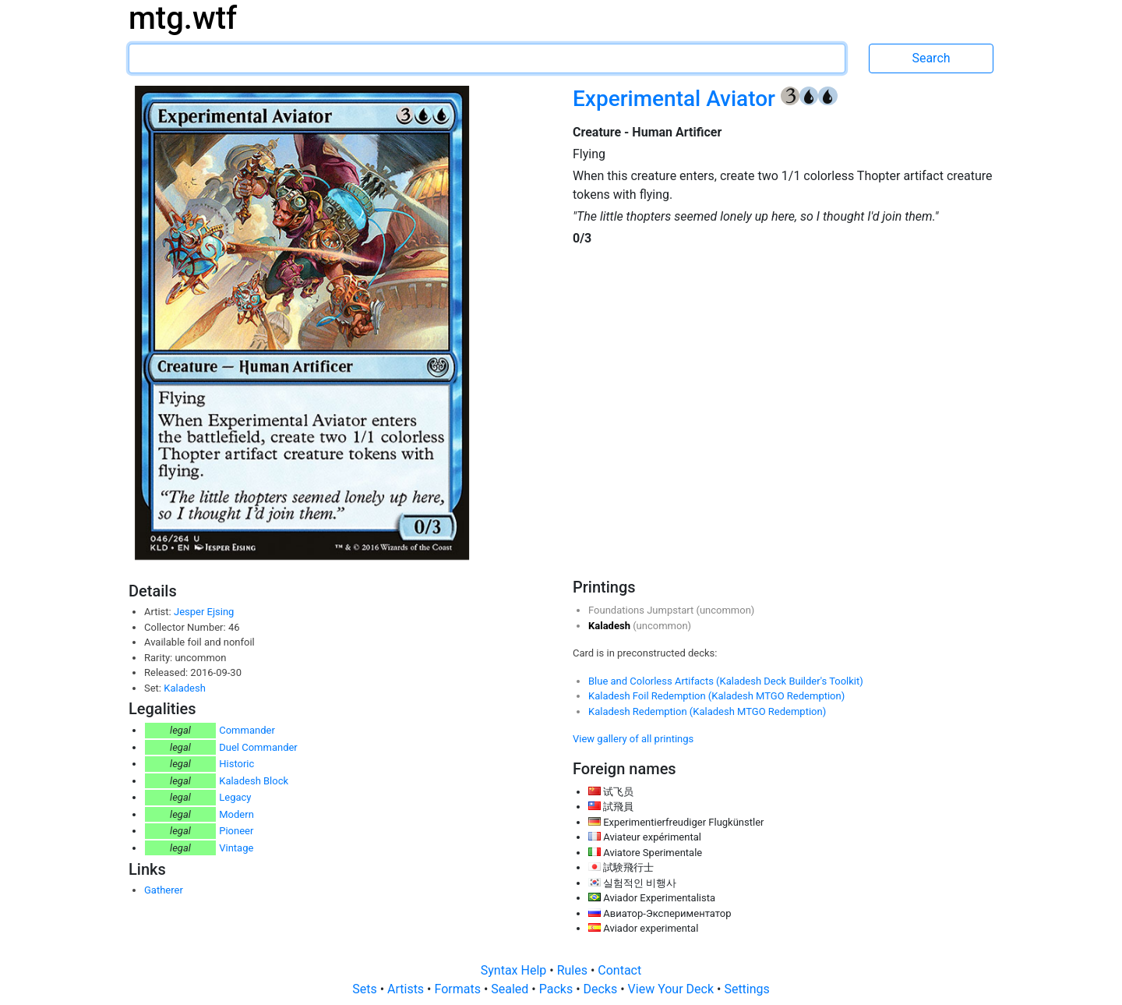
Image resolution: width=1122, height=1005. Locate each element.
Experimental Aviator (677, 98)
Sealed (511, 989)
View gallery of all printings (633, 739)
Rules (574, 970)
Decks (602, 989)
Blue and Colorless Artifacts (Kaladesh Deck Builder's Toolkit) (725, 681)
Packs (557, 989)
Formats (458, 989)
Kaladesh (185, 688)
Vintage (236, 848)
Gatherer (163, 890)
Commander (247, 730)
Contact (619, 970)
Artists (407, 989)
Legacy (235, 797)
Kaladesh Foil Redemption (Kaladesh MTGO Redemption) (716, 696)
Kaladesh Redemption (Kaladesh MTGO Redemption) (707, 711)
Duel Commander (258, 747)
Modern (236, 814)
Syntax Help (515, 970)
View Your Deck (672, 989)
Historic (236, 764)
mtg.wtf (183, 18)
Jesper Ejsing (204, 612)
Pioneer (236, 831)
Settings (746, 989)
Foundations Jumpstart (642, 610)
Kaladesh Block (253, 781)
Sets (365, 989)
